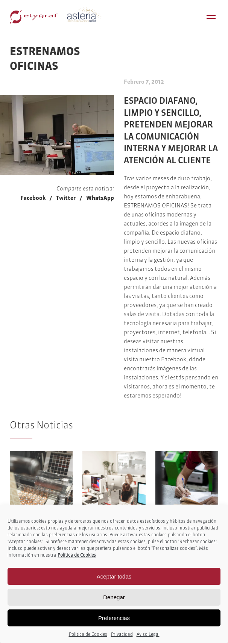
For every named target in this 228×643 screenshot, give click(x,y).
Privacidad (122, 634)
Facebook (33, 197)
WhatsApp (100, 197)
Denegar (114, 597)
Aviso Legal (148, 634)
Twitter (66, 197)
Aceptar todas (114, 576)
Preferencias (114, 618)
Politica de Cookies (88, 634)
